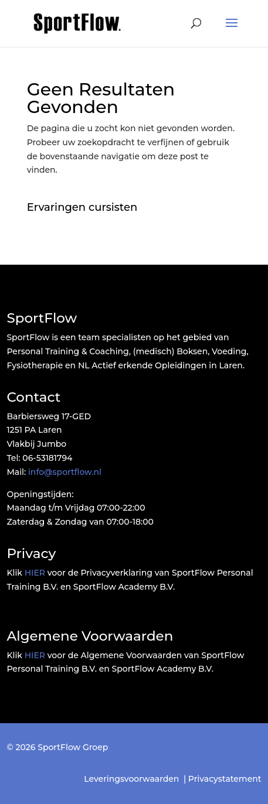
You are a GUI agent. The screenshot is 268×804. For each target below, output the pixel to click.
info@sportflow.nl (64, 472)
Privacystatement (225, 779)
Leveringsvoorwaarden (131, 779)
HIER (35, 572)
